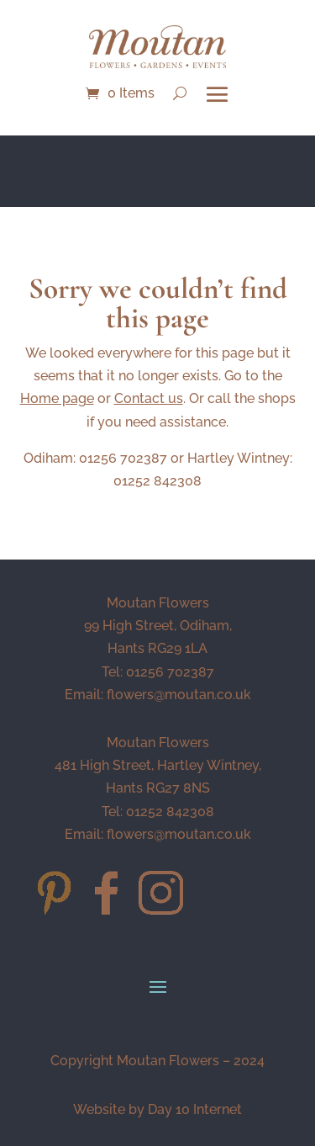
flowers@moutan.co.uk (179, 695)
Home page (57, 398)
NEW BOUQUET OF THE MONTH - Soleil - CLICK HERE (157, 168)
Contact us (148, 398)
